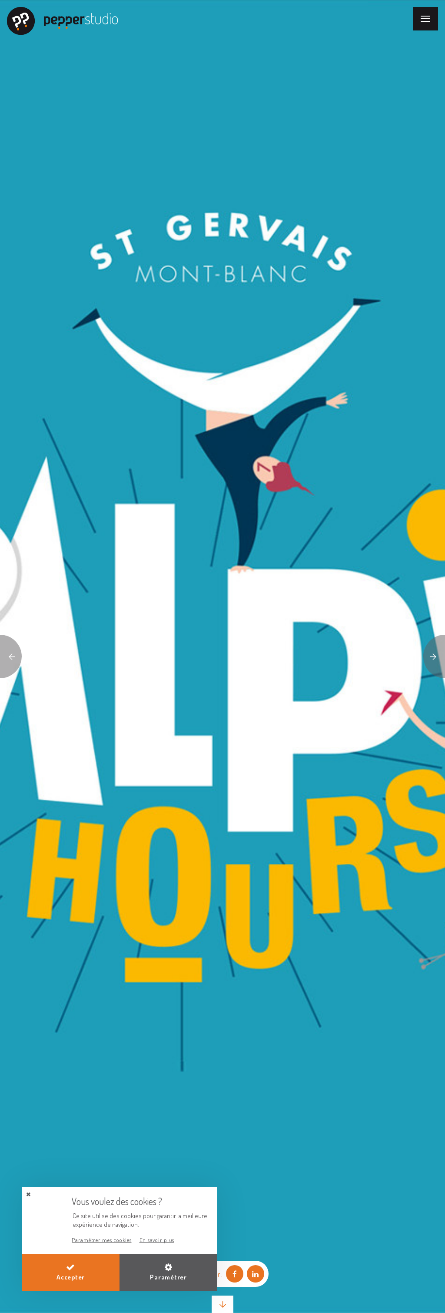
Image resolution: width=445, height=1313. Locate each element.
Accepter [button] (70, 1272)
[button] (28, 1194)
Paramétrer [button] (168, 1272)
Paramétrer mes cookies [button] (102, 1239)
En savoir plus (157, 1239)
